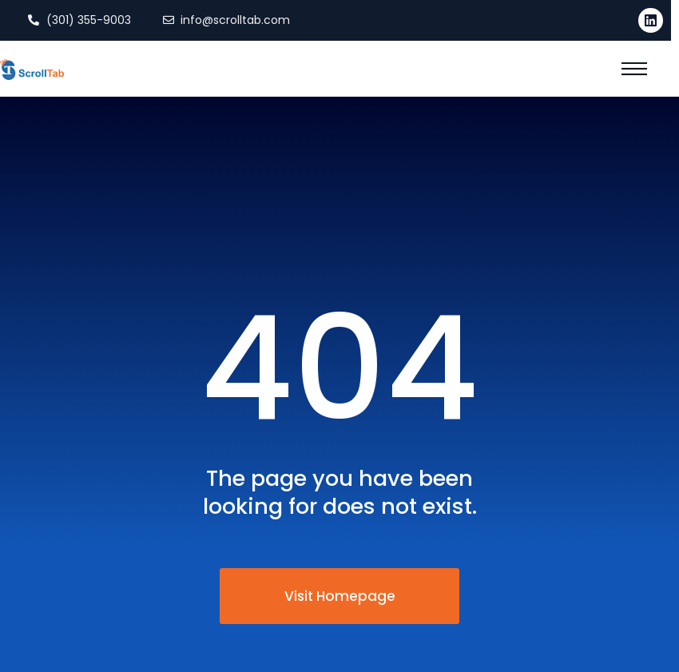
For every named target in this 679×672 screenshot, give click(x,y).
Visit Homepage (339, 596)
